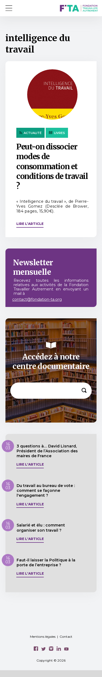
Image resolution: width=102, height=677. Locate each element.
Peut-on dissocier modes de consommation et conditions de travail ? (52, 166)
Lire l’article (30, 224)
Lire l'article (30, 464)
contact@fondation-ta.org (37, 299)
